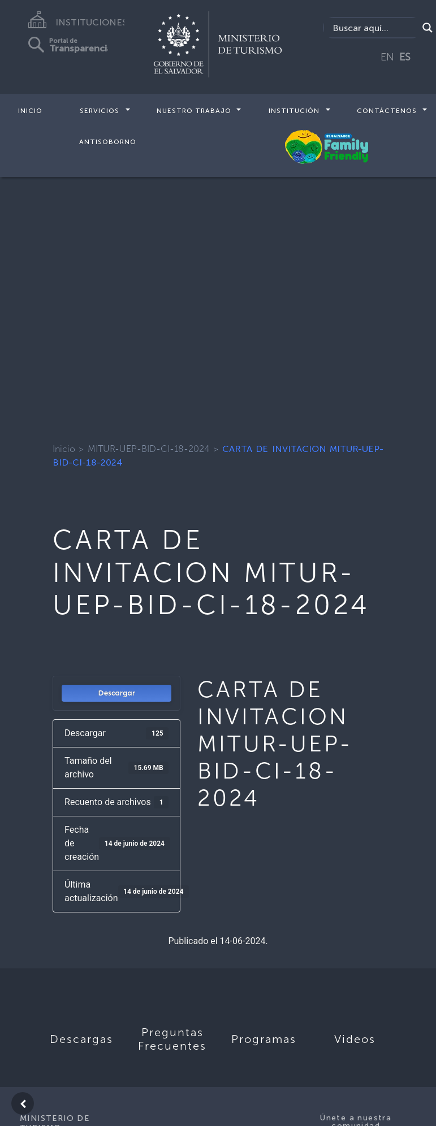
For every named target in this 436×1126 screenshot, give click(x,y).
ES (405, 57)
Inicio (30, 111)
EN (387, 57)
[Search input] (374, 27)
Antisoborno (107, 141)
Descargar (116, 693)
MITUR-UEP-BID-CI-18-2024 (149, 449)
